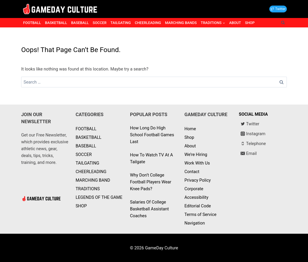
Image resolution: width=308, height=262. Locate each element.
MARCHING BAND (93, 180)
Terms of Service (200, 214)
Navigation (194, 223)
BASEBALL (80, 23)
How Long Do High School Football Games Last (152, 134)
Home (190, 128)
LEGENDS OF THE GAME (99, 197)
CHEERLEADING (148, 23)
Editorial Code (197, 205)
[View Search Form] (283, 23)
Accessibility (196, 197)
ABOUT (235, 23)
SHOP (250, 23)
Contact (191, 171)
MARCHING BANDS (181, 23)
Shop (189, 137)
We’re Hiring (195, 154)
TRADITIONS (88, 188)
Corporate (193, 188)
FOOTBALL (32, 23)
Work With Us (197, 163)
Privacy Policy (197, 180)
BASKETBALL (56, 23)
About (190, 145)
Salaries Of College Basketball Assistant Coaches (149, 208)
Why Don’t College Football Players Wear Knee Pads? (150, 181)
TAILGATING (121, 23)
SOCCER (100, 23)
